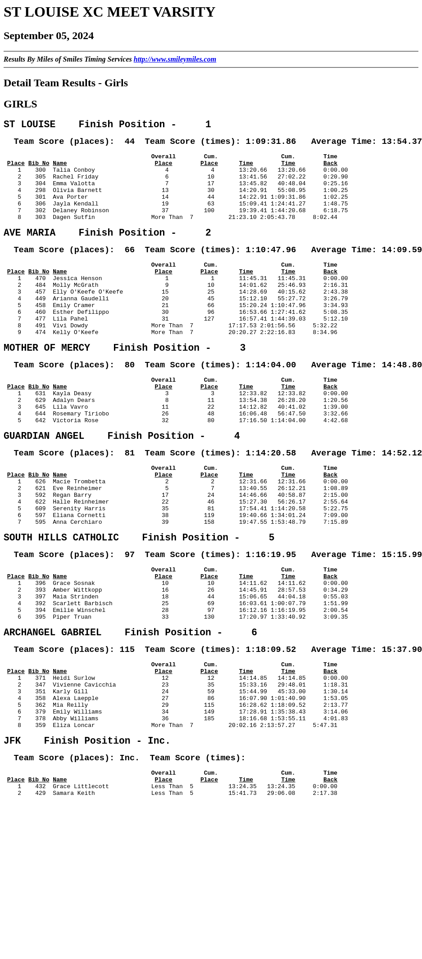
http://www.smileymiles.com (175, 59)
